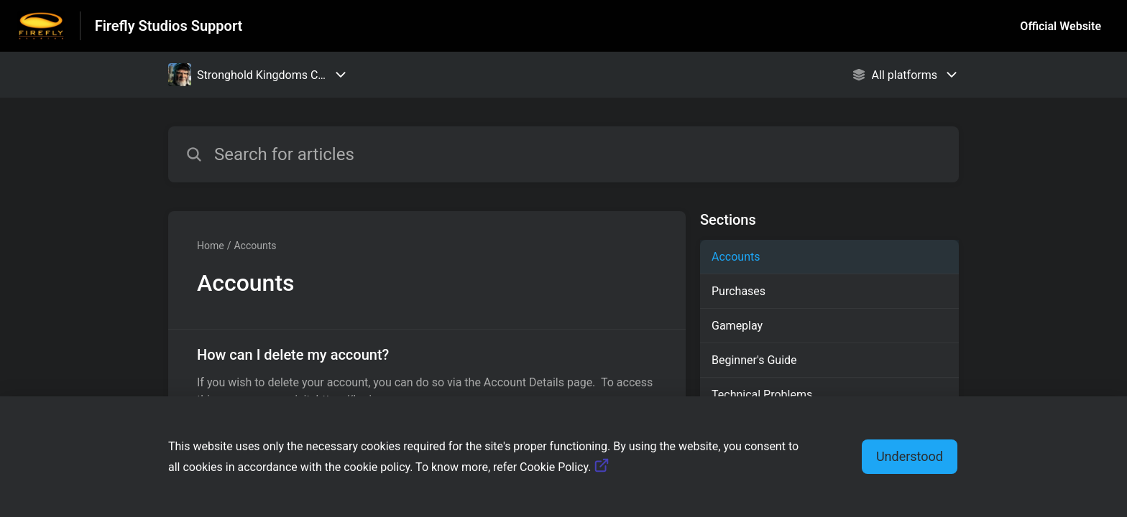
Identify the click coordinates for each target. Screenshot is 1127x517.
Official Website (1060, 26)
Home (210, 245)
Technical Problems (762, 394)
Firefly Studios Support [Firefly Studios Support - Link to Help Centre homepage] (169, 25)
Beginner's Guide (754, 360)
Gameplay (737, 325)
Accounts (255, 245)
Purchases (738, 291)
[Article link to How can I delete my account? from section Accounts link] (427, 376)
